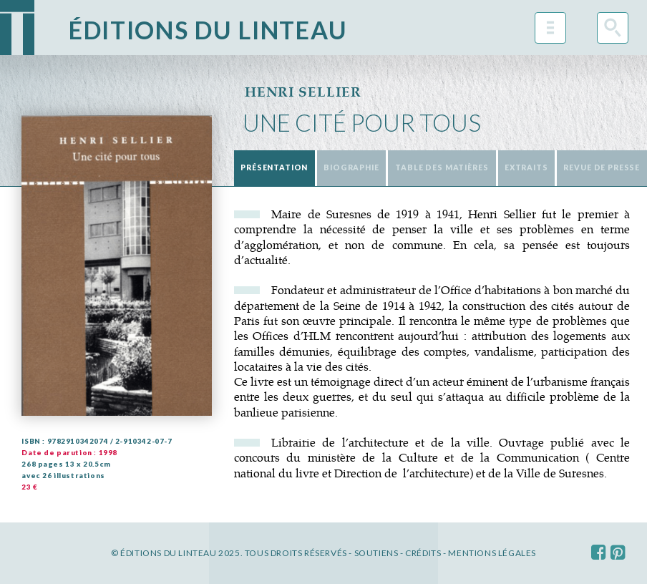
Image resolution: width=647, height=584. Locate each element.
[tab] (274, 168)
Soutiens (376, 553)
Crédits (423, 553)
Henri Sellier (303, 92)
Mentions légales (492, 553)
